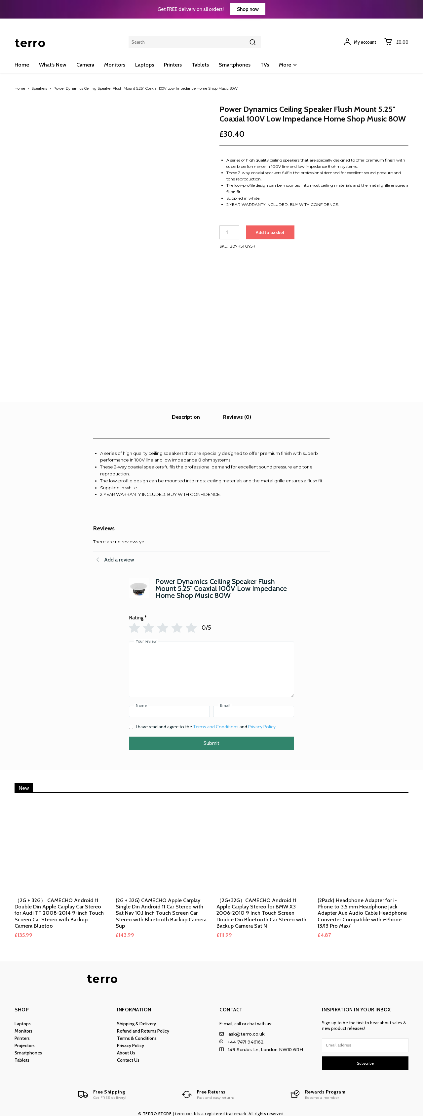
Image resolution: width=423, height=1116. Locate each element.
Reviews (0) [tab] (237, 413)
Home (20, 88)
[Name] (169, 707)
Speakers (39, 88)
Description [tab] (186, 413)
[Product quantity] (229, 232)
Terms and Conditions (216, 723)
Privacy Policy (262, 723)
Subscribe (365, 1059)
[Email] (253, 707)
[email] (365, 1041)
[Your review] (211, 665)
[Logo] (100, 1090)
